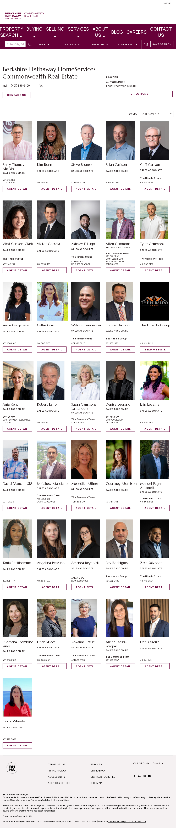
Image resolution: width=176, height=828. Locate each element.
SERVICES (96, 764)
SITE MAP (96, 783)
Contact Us (161, 32)
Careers (136, 32)
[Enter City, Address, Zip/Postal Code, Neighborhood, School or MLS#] (15, 44)
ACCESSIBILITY (56, 776)
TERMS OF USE (56, 764)
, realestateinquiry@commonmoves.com (127, 821)
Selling (55, 29)
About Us (100, 32)
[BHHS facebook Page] (134, 776)
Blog (117, 32)
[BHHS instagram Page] (144, 776)
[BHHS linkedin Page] (139, 776)
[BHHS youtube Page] (149, 776)
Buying (34, 29)
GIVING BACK (98, 770)
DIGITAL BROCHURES (103, 776)
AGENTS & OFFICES (59, 783)
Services (78, 29)
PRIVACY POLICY (57, 770)
